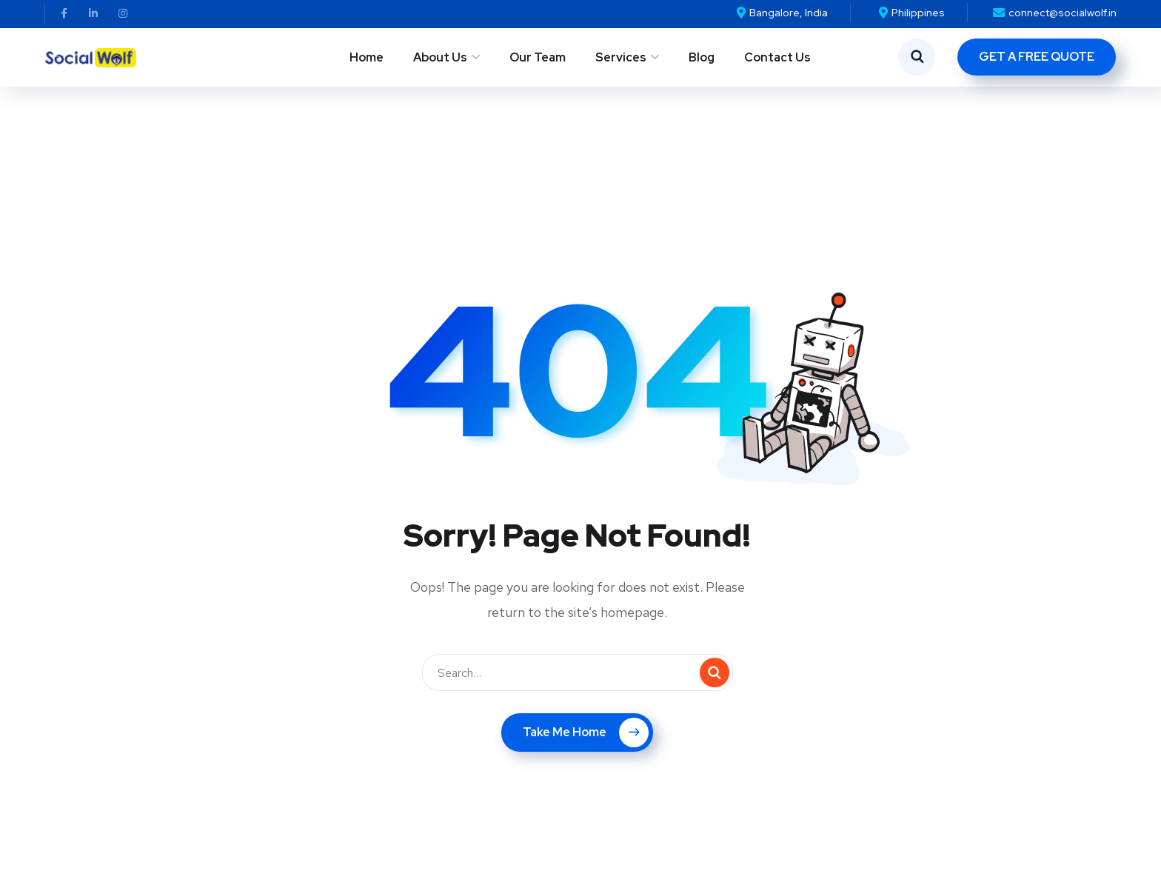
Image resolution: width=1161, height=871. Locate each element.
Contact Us (777, 57)
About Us (440, 57)
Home (366, 57)
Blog (702, 57)
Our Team (537, 57)
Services (620, 57)
